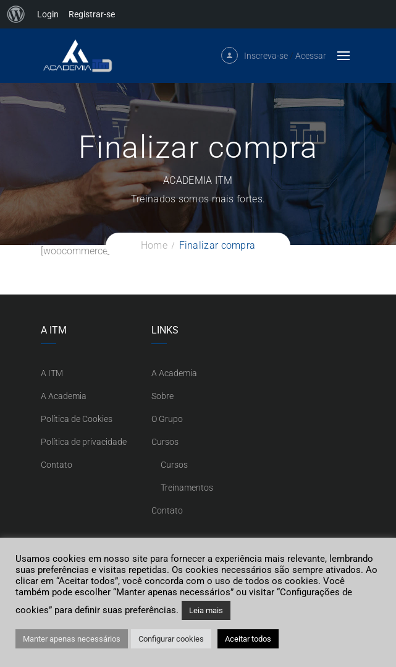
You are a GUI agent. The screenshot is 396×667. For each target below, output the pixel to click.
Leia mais (206, 610)
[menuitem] (16, 14)
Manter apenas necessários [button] (71, 638)
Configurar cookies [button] (171, 638)
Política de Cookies (76, 419)
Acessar (310, 56)
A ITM (52, 373)
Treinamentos (187, 488)
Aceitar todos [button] (248, 638)
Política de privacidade (84, 442)
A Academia (63, 396)
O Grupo (167, 419)
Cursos (165, 442)
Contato (56, 465)
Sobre (162, 396)
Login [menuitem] (48, 14)
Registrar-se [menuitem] (92, 14)
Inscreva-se (266, 56)
